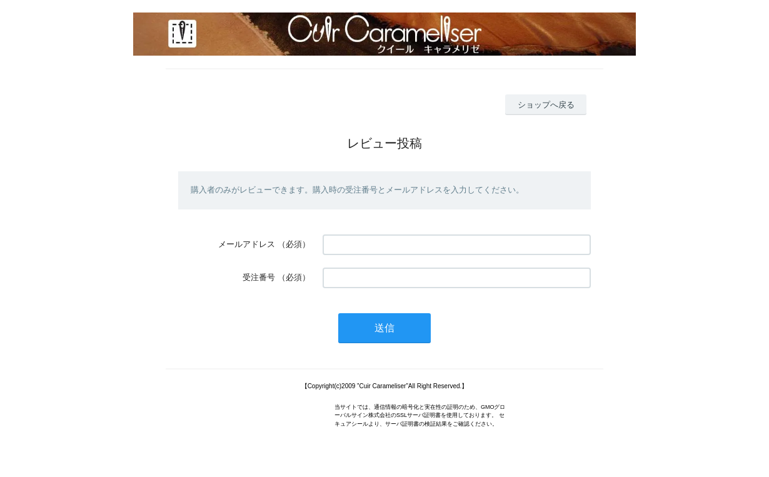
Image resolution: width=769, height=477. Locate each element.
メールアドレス (246, 244)
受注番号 (259, 277)
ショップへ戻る (546, 104)
